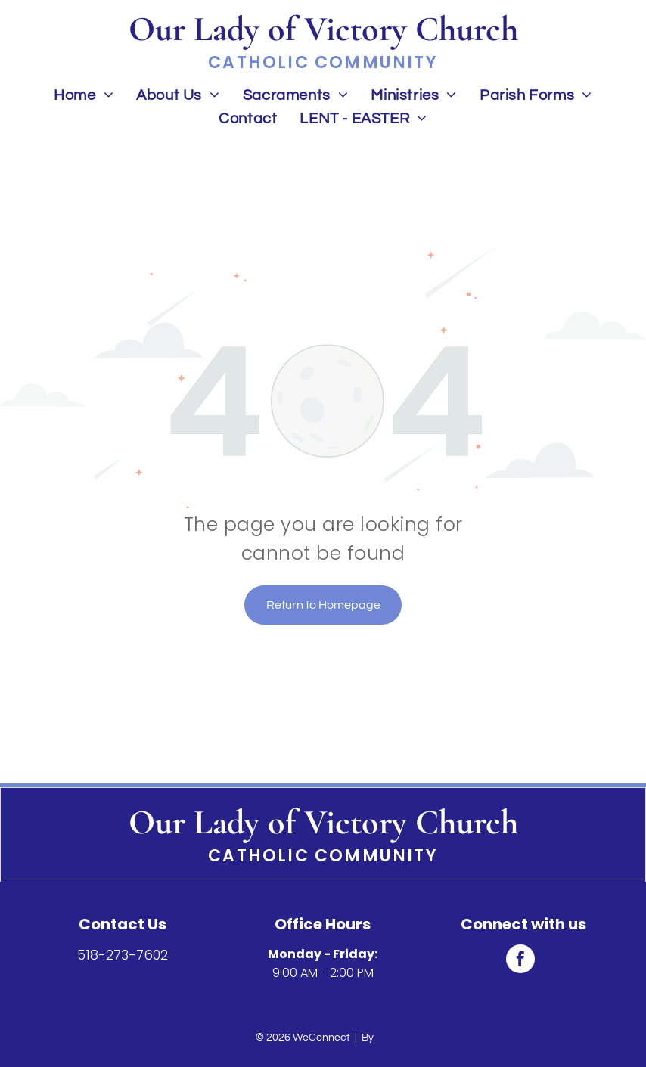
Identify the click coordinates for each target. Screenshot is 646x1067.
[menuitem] (83, 95)
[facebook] (520, 960)
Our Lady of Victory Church (323, 822)
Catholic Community (323, 855)
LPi (383, 1037)
